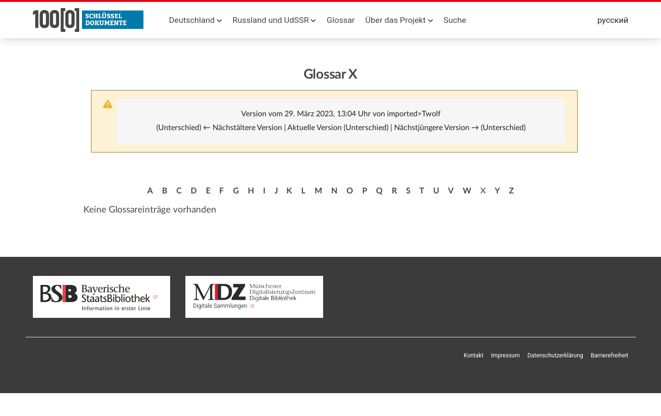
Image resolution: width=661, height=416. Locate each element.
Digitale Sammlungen (254, 296)
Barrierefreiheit (610, 355)
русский (613, 20)
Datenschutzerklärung (555, 355)
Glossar (341, 20)
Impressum (505, 355)
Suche (455, 20)
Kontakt (473, 355)
